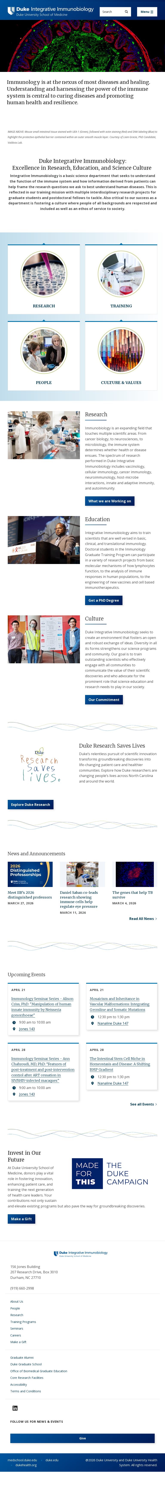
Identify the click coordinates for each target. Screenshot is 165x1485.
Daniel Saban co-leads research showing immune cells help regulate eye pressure (79, 906)
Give (82, 1452)
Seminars (16, 1342)
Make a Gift (21, 1232)
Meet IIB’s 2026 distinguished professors (30, 901)
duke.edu (52, 1474)
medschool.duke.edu (22, 1474)
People (15, 1322)
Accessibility (18, 1398)
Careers (15, 1349)
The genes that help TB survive (132, 901)
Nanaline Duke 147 (113, 1030)
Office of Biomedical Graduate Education (38, 1385)
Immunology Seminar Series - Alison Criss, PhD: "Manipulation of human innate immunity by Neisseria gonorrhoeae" (42, 1013)
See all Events (142, 1113)
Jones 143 (27, 1035)
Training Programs (23, 1335)
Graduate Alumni (22, 1371)
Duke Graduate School (26, 1378)
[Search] (126, 11)
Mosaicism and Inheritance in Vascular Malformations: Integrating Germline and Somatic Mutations (120, 1011)
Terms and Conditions (25, 1405)
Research (16, 1329)
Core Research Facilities (26, 1391)
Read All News (141, 925)
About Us (16, 1315)
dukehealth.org (26, 1479)
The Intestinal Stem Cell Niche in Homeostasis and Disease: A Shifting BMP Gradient (120, 1071)
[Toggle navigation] (147, 11)
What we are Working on (110, 502)
